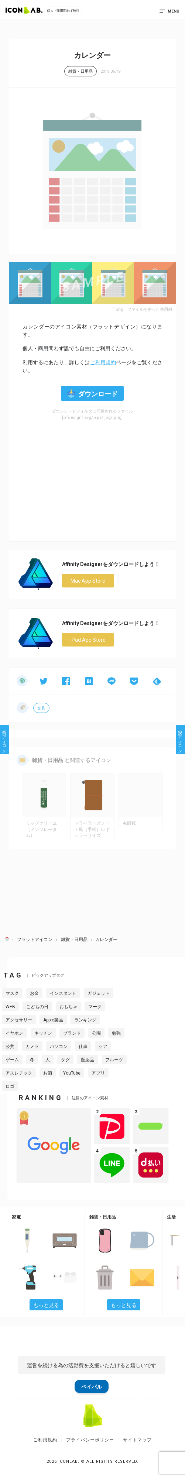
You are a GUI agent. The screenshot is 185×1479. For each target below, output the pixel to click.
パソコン (59, 1046)
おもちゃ (68, 1006)
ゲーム (12, 1059)
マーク (95, 1006)
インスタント (63, 993)
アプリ (98, 1073)
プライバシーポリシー (90, 1439)
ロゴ (10, 1086)
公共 (10, 1046)
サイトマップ (137, 1439)
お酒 (47, 1073)
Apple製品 (53, 1020)
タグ (65, 1059)
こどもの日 (37, 1006)
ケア (103, 1046)
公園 (96, 1033)
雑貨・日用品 (80, 71)
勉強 (116, 1033)
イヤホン (14, 1033)
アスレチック (19, 1073)
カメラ (32, 1046)
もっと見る (46, 1305)
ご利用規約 (103, 362)
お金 (34, 993)
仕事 (83, 1046)
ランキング (85, 1020)
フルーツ (114, 1059)
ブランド (72, 1033)
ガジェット (99, 993)
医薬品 (87, 1059)
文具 (41, 708)
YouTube (71, 1073)
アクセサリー (19, 1020)
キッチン (43, 1033)
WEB (10, 1006)
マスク (12, 993)
